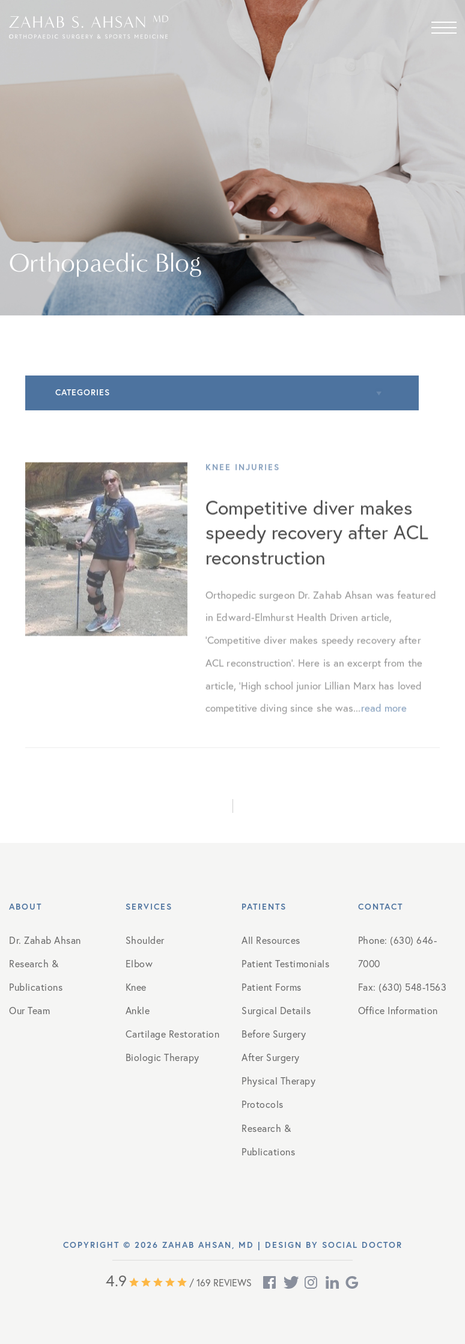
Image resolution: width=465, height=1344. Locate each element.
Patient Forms (272, 987)
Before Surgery (274, 1033)
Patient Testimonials (285, 963)
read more (384, 718)
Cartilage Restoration (173, 1033)
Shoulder (145, 940)
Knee (136, 987)
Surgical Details (276, 1010)
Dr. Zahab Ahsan (45, 940)
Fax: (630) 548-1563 (402, 987)
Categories (82, 392)
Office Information (398, 1010)
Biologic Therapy (162, 1057)
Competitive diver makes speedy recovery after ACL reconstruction (316, 541)
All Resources (271, 940)
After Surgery (271, 1057)
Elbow (139, 963)
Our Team (29, 1010)
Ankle (138, 1010)
